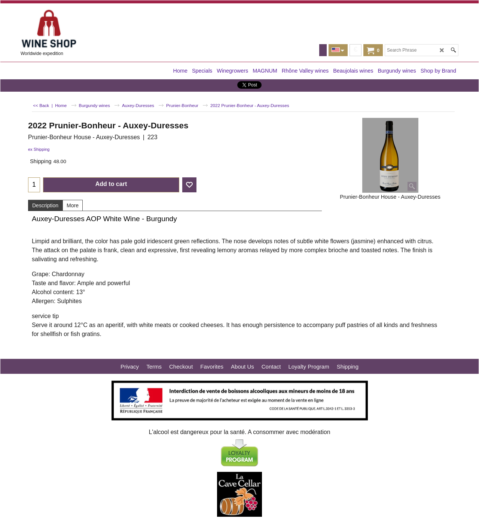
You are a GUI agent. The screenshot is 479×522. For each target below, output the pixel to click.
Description (45, 205)
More (73, 205)
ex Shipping (39, 149)
